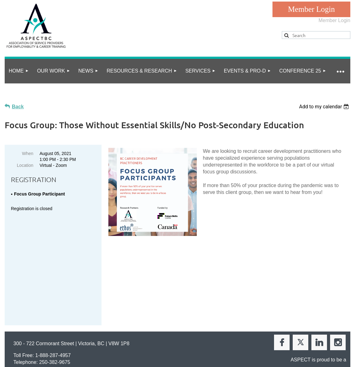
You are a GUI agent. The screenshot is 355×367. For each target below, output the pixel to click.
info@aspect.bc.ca (49, 300)
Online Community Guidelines (81, 331)
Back (18, 106)
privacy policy (32, 331)
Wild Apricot (285, 352)
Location (25, 165)
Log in (311, 9)
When (27, 153)
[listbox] (324, 107)
